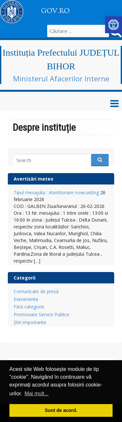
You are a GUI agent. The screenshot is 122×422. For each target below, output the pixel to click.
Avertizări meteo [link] (33, 179)
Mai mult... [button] (37, 393)
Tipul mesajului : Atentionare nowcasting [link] (56, 192)
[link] (113, 24)
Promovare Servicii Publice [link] (41, 314)
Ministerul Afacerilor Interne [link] (61, 78)
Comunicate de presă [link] (36, 291)
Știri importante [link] (30, 322)
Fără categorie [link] (29, 307)
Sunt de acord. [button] (61, 410)
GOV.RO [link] (55, 11)
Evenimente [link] (26, 299)
